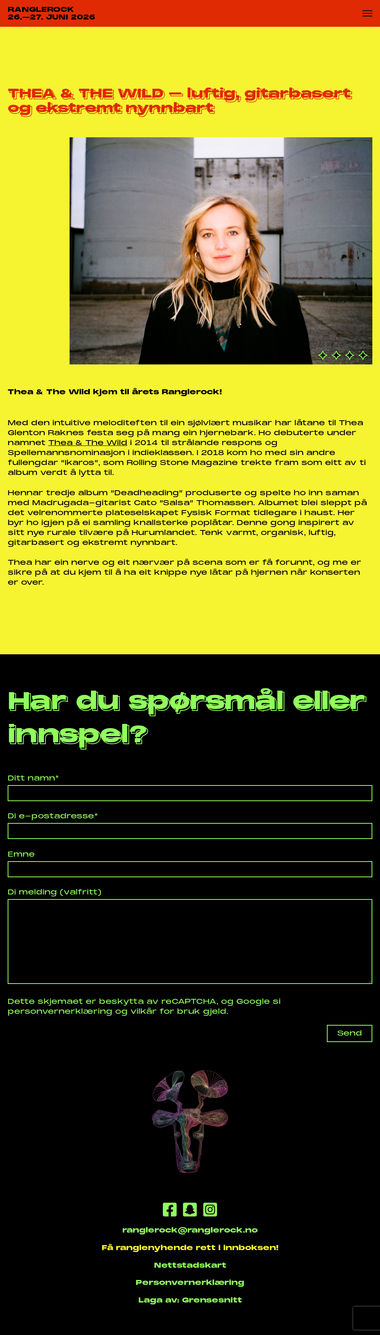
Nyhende (50, 36)
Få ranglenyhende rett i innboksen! (190, 1247)
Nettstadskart (190, 1265)
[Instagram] (210, 1211)
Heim (16, 36)
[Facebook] (170, 1211)
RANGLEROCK (51, 13)
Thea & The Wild (87, 442)
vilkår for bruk (165, 1011)
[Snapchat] (190, 1211)
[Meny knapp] (367, 13)
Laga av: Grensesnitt (190, 1300)
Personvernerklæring (190, 1282)
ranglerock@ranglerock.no (190, 1230)
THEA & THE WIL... (109, 36)
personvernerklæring (60, 1011)
